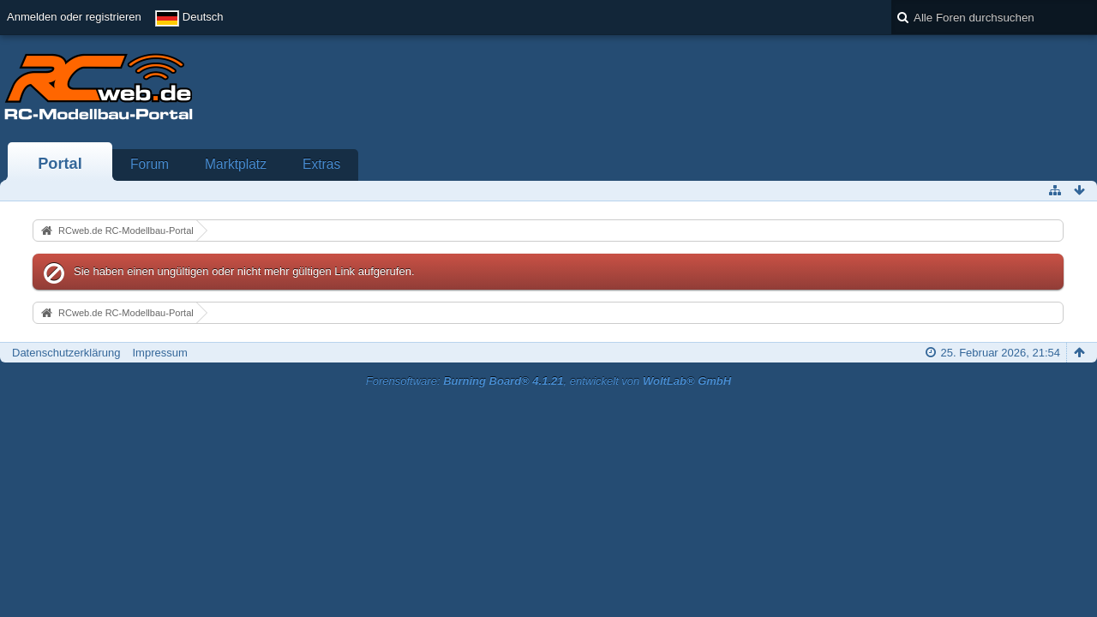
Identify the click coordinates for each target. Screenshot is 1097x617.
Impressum (159, 352)
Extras (321, 164)
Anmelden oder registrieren (74, 16)
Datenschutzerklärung (66, 352)
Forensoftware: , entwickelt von (548, 380)
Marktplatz (236, 164)
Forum (149, 164)
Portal (60, 163)
